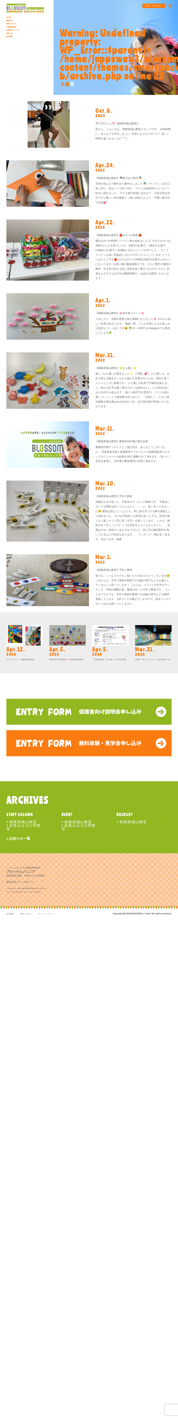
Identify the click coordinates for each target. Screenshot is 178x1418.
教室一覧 (9, 33)
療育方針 (9, 20)
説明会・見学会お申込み (151, 6)
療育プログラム (12, 24)
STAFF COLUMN (19, 814)
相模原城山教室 (23, 821)
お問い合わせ (25, 914)
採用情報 (9, 36)
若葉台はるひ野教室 (23, 827)
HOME (8, 17)
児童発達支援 (11, 27)
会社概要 (10, 914)
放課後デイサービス (14, 30)
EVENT (67, 814)
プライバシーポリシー (46, 914)
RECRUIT (124, 814)
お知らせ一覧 (19, 838)
